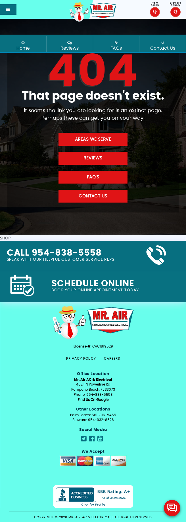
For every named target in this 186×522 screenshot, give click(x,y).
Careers (112, 358)
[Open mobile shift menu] (8, 9)
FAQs (116, 45)
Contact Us (162, 45)
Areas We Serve (93, 139)
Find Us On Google (93, 399)
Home (23, 45)
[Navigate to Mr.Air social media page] (83, 439)
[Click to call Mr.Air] (155, 12)
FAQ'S (93, 177)
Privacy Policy (81, 358)
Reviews (69, 45)
